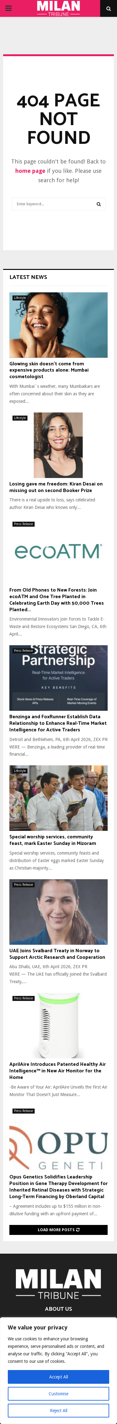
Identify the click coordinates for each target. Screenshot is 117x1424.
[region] (58, 1370)
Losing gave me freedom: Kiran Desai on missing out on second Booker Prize (56, 487)
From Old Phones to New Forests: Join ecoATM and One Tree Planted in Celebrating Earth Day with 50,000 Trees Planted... (56, 600)
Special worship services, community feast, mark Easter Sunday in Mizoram (52, 840)
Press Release (23, 524)
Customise (58, 1393)
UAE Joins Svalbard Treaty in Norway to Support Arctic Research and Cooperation (57, 954)
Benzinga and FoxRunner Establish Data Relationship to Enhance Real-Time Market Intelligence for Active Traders (58, 723)
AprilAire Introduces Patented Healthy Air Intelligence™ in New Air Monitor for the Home (57, 1071)
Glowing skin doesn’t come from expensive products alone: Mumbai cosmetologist (49, 370)
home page (30, 171)
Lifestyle (20, 298)
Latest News (28, 277)
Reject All (58, 1410)
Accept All (58, 1376)
